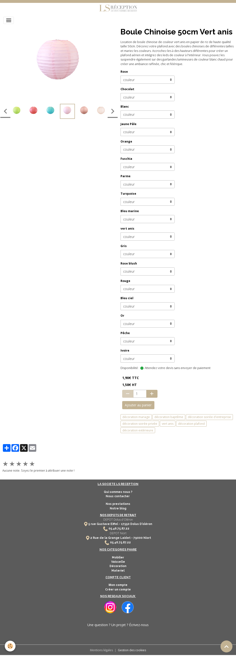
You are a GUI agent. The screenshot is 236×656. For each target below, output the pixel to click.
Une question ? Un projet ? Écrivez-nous (118, 625)
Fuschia (126, 159)
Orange (126, 141)
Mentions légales (101, 650)
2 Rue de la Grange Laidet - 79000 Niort (120, 538)
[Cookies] (10, 646)
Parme (126, 176)
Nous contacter (118, 496)
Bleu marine (130, 211)
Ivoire (125, 350)
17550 (125, 524)
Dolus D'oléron (141, 524)
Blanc (125, 107)
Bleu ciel (127, 298)
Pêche (125, 333)
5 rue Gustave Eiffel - (104, 524)
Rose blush (129, 263)
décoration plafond (191, 424)
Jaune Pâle (128, 124)
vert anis (127, 228)
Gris (124, 246)
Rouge (125, 281)
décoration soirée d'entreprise (209, 417)
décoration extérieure (137, 430)
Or (122, 316)
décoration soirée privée (139, 424)
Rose (124, 72)
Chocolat (127, 89)
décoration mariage (136, 417)
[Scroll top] (226, 646)
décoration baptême (168, 417)
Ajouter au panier (138, 405)
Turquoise (128, 194)
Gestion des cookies (132, 650)
